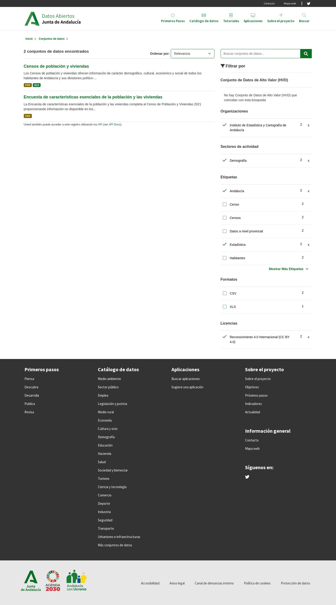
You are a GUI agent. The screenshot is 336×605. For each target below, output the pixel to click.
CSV (27, 85)
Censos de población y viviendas (56, 66)
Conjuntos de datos (52, 38)
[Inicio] (29, 38)
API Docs (114, 124)
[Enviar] (306, 53)
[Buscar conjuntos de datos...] (266, 53)
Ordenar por (159, 53)
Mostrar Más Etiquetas (286, 269)
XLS (36, 85)
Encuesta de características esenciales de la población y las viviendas (93, 97)
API (100, 124)
